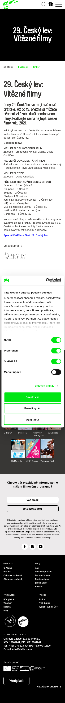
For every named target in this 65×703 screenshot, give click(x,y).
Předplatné (8, 599)
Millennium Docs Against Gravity (38, 434)
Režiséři (39, 586)
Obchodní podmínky (13, 579)
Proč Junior (44, 603)
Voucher (7, 603)
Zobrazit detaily (44, 385)
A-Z (37, 568)
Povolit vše (32, 397)
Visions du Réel (47, 461)
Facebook (23, 67)
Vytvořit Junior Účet (48, 607)
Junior (42, 599)
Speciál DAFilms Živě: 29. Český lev (25, 235)
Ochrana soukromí (12, 575)
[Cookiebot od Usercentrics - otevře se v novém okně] (46, 280)
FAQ (5, 610)
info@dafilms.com (22, 649)
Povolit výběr (32, 408)
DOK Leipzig (53, 433)
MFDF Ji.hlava (32, 461)
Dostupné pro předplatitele (42, 581)
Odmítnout (32, 419)
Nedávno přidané (43, 571)
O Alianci (7, 568)
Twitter (36, 67)
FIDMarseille (16, 461)
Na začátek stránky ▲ (49, 686)
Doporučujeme (42, 575)
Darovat (7, 607)
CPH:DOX (8, 433)
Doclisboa (22, 433)
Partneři (7, 571)
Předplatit (16, 681)
